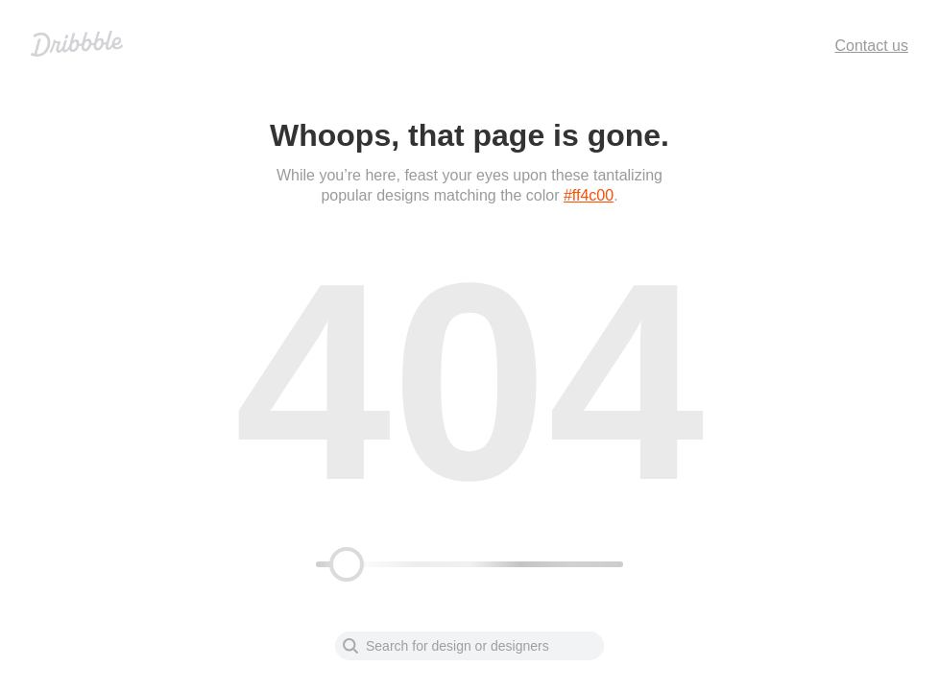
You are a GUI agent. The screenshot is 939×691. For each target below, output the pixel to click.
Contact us (871, 45)
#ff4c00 (589, 195)
